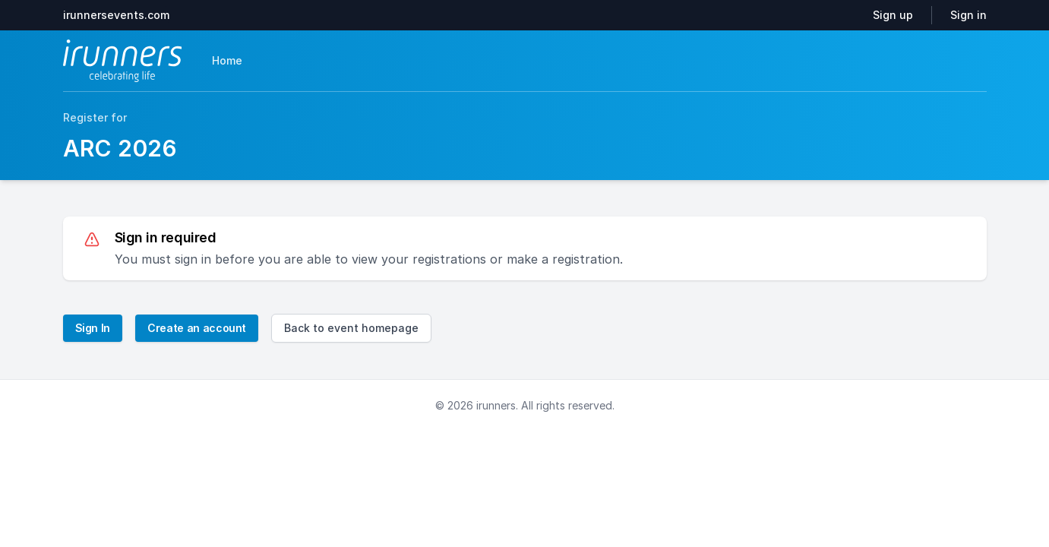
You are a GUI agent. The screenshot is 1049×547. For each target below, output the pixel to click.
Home (227, 60)
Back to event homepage (351, 327)
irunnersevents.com (116, 14)
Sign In (93, 327)
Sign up (893, 14)
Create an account (196, 327)
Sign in (968, 14)
